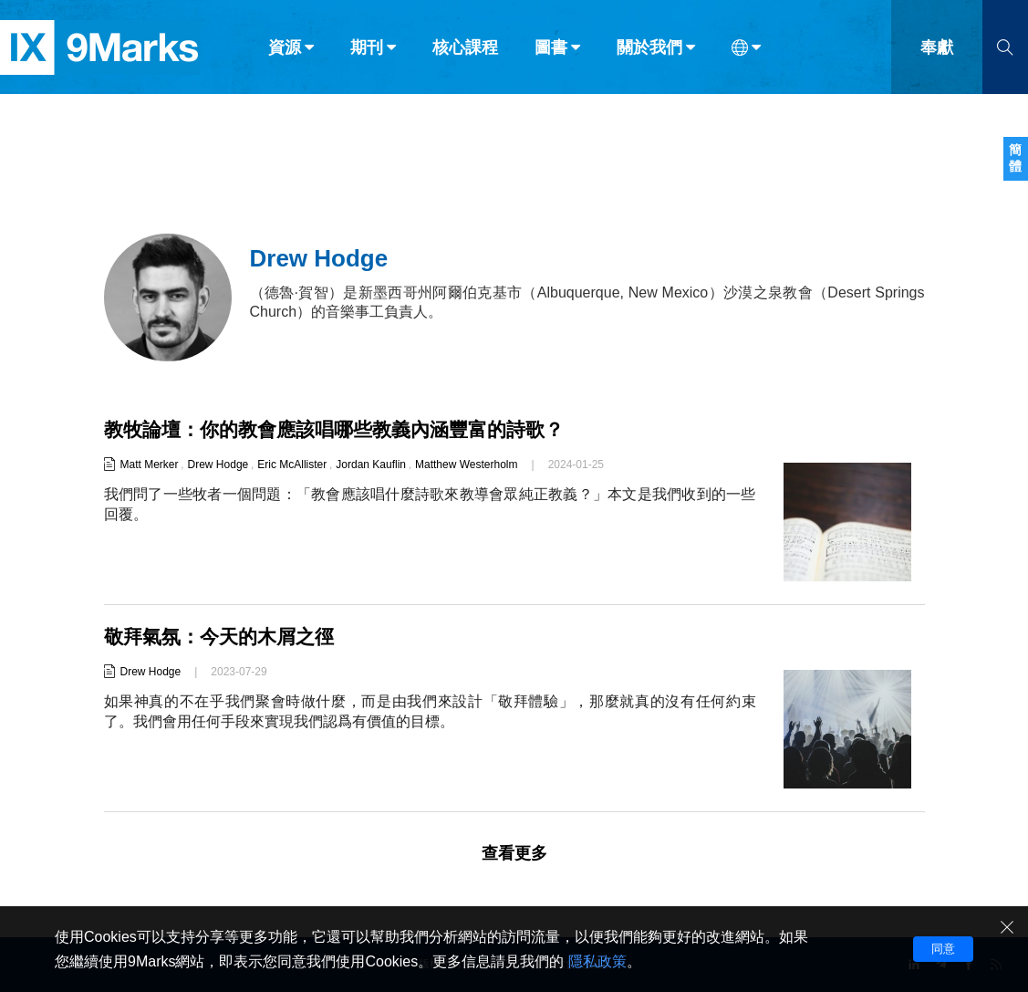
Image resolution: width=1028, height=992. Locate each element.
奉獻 (936, 53)
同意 (943, 948)
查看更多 (514, 853)
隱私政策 (597, 961)
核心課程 (465, 53)
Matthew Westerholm (466, 464)
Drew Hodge (218, 464)
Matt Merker (149, 464)
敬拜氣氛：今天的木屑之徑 (224, 636)
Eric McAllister (292, 464)
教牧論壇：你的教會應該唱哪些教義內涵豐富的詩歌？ (345, 429)
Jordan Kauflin (371, 464)
